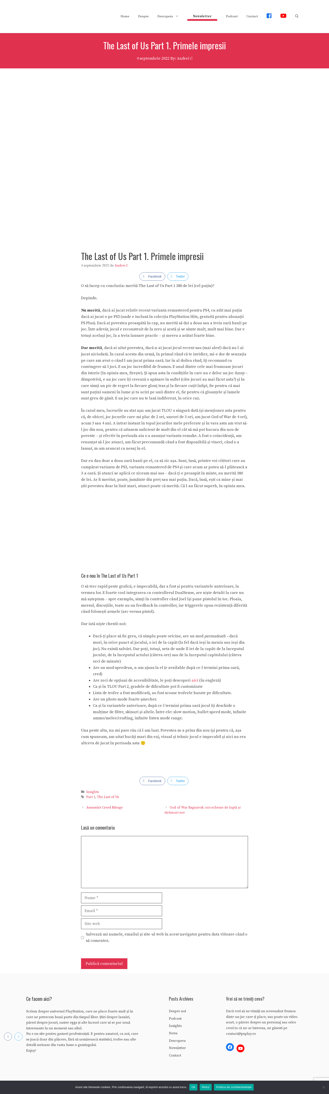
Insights (92, 792)
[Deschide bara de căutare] (297, 16)
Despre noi (177, 1011)
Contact (252, 16)
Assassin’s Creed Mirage (104, 807)
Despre (143, 16)
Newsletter (177, 1048)
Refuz (206, 1087)
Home (125, 16)
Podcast (232, 16)
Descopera (170, 16)
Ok (193, 1087)
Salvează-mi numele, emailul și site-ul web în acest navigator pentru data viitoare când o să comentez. (166, 937)
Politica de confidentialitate (233, 1087)
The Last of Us (108, 797)
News (173, 1033)
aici (195, 680)
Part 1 (90, 797)
